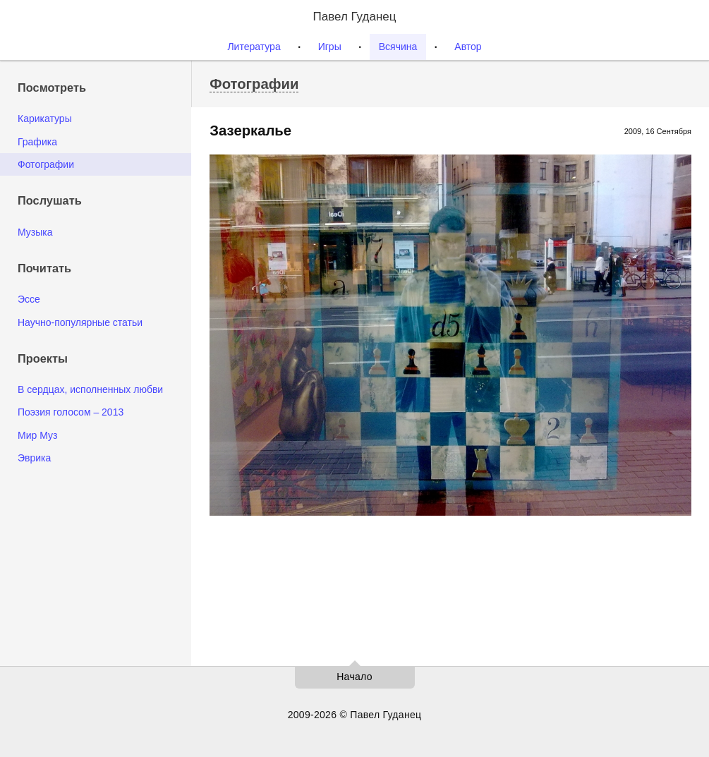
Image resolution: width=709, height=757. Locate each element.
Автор (467, 46)
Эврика (34, 458)
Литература (253, 46)
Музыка (35, 232)
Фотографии (46, 164)
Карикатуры (45, 118)
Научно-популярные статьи (80, 322)
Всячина (398, 46)
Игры (329, 46)
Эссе (29, 299)
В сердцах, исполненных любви (90, 389)
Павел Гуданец (354, 16)
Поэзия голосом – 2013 (70, 412)
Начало (354, 676)
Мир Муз (37, 435)
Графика (37, 141)
